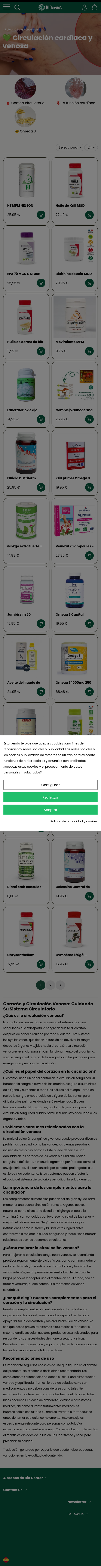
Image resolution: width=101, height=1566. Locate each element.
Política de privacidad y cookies (74, 821)
